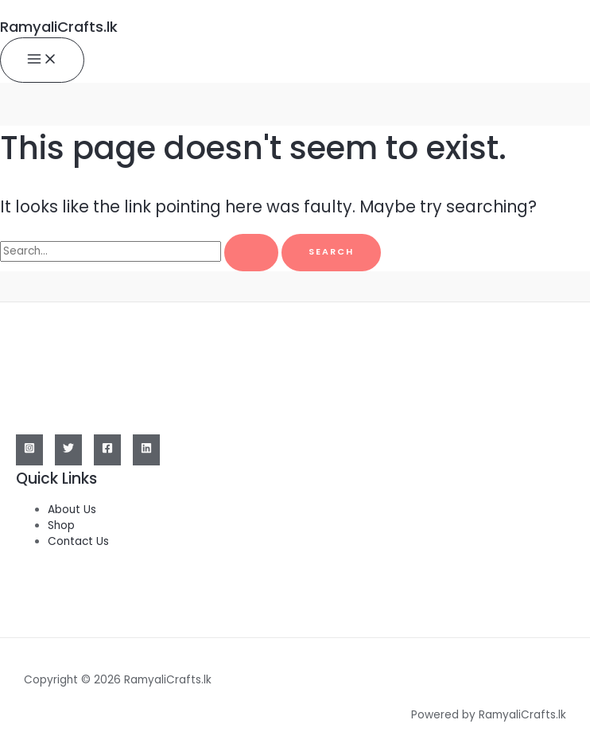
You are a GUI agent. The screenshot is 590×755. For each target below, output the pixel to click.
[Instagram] (29, 449)
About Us (72, 509)
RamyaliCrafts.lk (59, 27)
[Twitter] (68, 449)
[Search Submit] (251, 252)
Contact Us (78, 541)
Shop (61, 525)
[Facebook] (107, 449)
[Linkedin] (146, 449)
